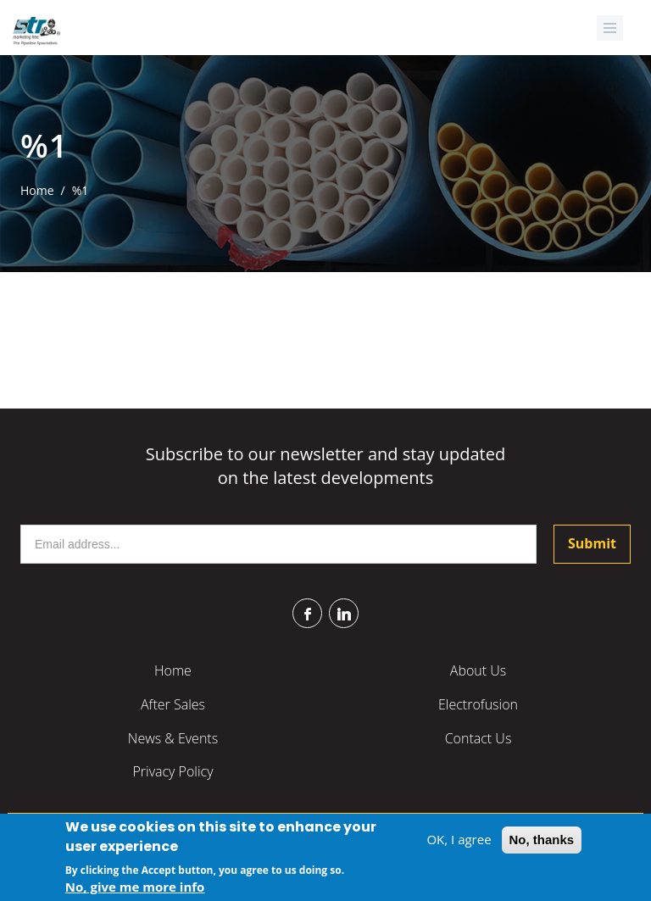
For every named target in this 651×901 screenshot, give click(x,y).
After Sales (173, 704)
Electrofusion (478, 704)
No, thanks (542, 842)
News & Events (173, 738)
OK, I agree (458, 841)
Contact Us (478, 738)
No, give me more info (135, 889)
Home (37, 190)
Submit (592, 543)
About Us (478, 670)
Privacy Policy (172, 771)
